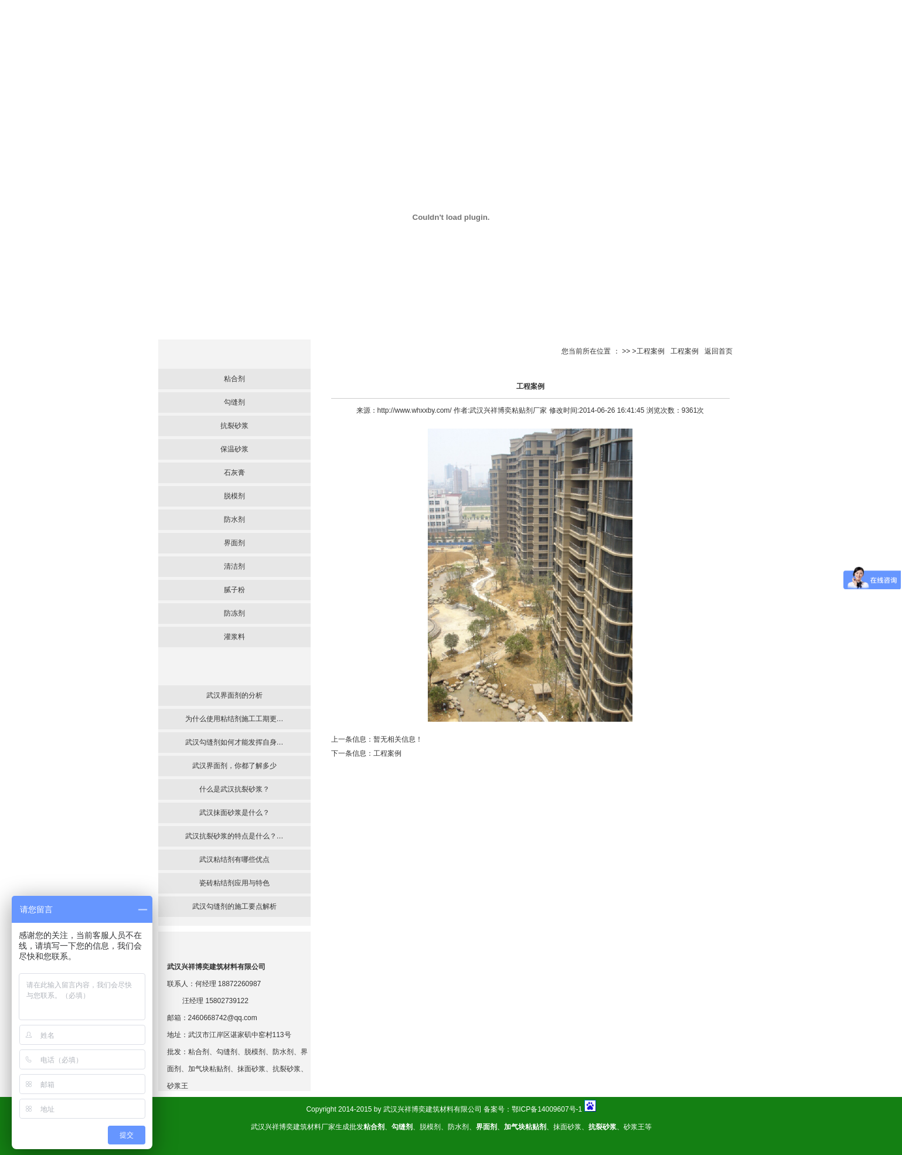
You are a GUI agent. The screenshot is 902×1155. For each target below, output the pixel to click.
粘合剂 (234, 379)
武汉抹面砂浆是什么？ (234, 812)
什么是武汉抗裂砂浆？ (234, 789)
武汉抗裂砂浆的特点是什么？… (234, 836)
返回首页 (718, 351)
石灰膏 (234, 472)
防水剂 (234, 519)
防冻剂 (234, 613)
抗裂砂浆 (234, 426)
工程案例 (684, 351)
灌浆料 (234, 637)
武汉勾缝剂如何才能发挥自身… (234, 742)
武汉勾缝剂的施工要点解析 (234, 906)
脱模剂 (234, 496)
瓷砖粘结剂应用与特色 (234, 883)
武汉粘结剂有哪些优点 (234, 859)
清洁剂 (234, 566)
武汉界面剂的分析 (234, 695)
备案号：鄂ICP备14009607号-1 (533, 1109)
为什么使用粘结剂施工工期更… (234, 719)
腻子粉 (234, 590)
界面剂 (234, 543)
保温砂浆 (234, 449)
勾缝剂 (234, 402)
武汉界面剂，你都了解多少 (234, 766)
